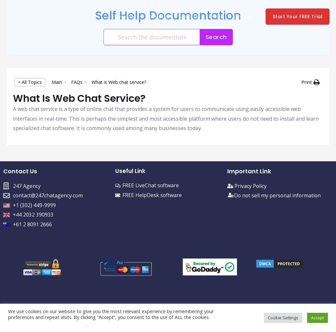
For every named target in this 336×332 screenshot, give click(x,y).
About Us (160, 16)
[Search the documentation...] (152, 37)
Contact (244, 16)
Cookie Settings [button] (283, 318)
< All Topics (30, 82)
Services (192, 16)
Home (131, 16)
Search (216, 37)
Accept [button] (317, 318)
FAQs (218, 16)
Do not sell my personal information (278, 195)
